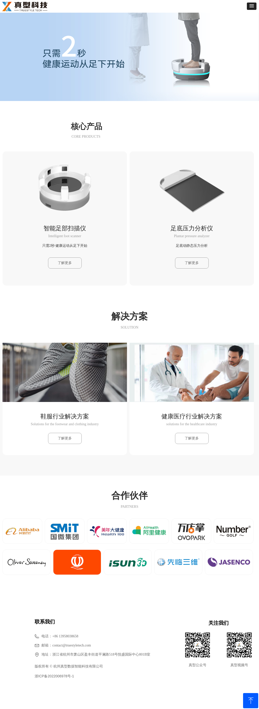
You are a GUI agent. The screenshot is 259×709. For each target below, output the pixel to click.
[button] (251, 6)
